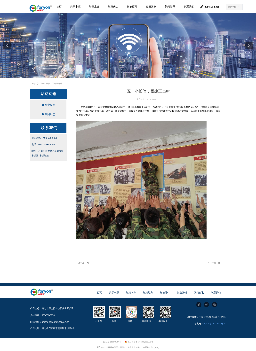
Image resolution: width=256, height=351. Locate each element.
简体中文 (232, 7)
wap (33, 83)
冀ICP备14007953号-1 (214, 323)
